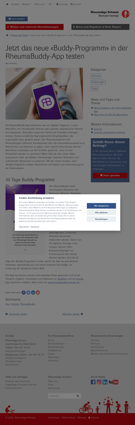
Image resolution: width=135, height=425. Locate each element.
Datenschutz (24, 226)
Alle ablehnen (101, 212)
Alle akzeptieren (101, 206)
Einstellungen (101, 219)
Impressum (35, 226)
